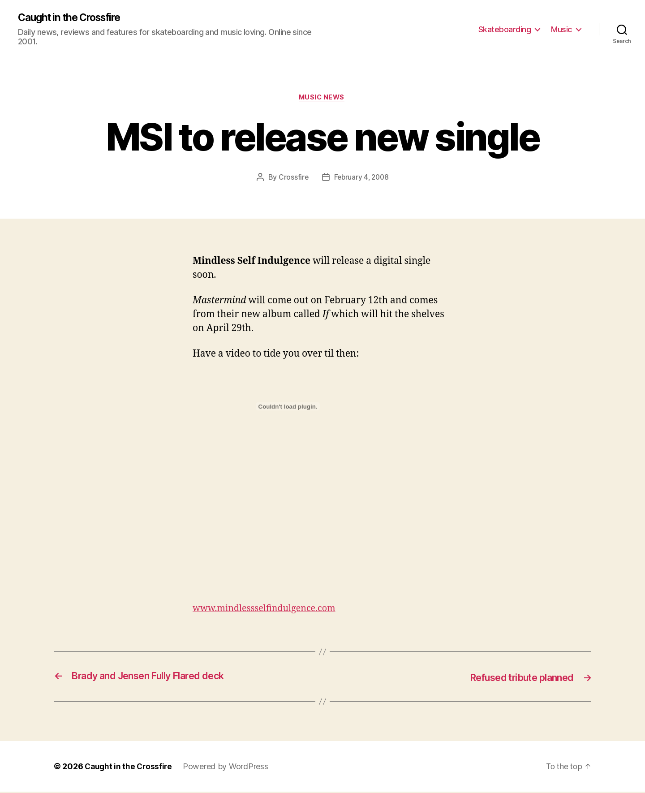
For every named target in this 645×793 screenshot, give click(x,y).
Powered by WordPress (228, 767)
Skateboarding (504, 29)
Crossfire (292, 178)
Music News (322, 99)
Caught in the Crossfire (73, 18)
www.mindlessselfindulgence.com (269, 610)
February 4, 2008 (361, 178)
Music (561, 29)
